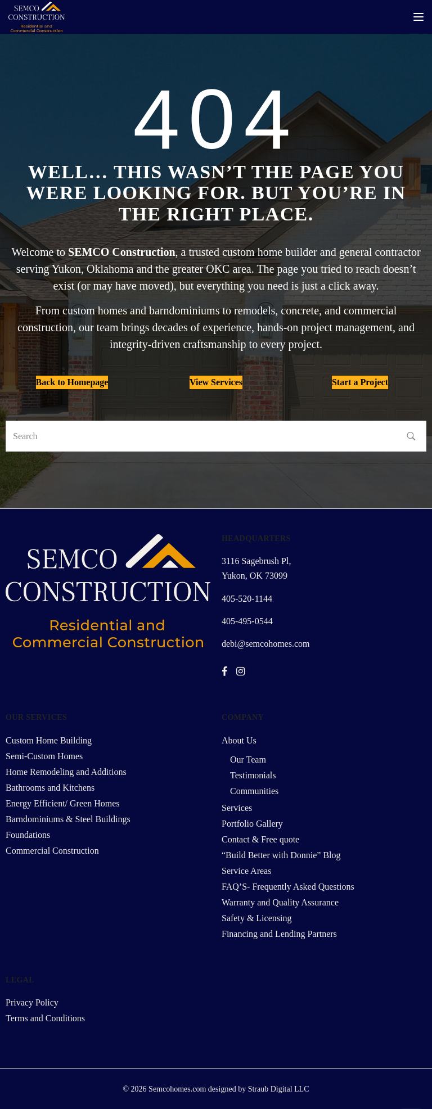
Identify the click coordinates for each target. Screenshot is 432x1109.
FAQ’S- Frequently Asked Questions (288, 886)
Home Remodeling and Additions (66, 772)
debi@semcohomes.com (265, 643)
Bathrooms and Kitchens (50, 787)
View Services (216, 382)
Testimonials (253, 775)
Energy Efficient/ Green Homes (62, 803)
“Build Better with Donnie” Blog (281, 855)
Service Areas (246, 871)
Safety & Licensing (256, 918)
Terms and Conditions (45, 1018)
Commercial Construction (52, 850)
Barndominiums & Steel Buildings (68, 819)
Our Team (248, 759)
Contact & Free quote (260, 839)
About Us (239, 740)
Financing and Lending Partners (279, 934)
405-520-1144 (247, 598)
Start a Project (360, 382)
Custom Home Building (49, 740)
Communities (254, 791)
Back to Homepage (72, 382)
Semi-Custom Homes (44, 756)
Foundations (28, 835)
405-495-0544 (247, 621)
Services (237, 808)
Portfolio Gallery (252, 823)
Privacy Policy (32, 1002)
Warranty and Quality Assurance (280, 902)
